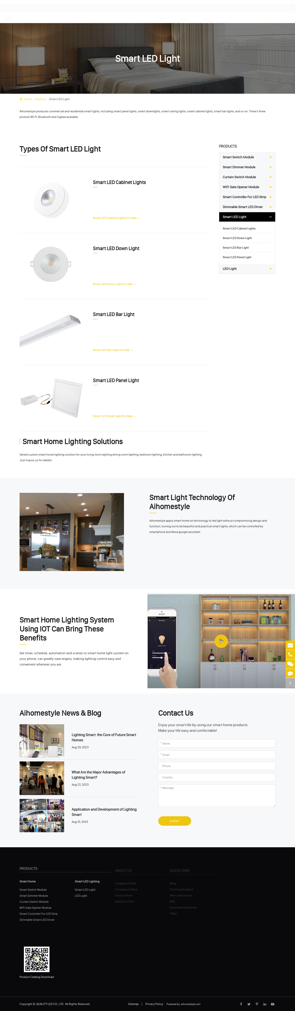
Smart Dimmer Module (248, 167)
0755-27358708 (18, 4)
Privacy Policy (154, 1004)
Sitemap (133, 1004)
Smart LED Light (59, 99)
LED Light (248, 269)
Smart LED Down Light (116, 248)
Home (94, 15)
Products (116, 15)
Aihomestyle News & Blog (60, 713)
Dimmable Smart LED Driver (248, 207)
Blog (184, 15)
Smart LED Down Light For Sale (114, 284)
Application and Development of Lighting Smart (104, 812)
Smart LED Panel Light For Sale (114, 416)
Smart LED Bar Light (113, 314)
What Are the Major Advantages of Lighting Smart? (98, 775)
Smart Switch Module (248, 157)
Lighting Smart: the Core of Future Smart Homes (104, 737)
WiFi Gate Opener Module (248, 187)
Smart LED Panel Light (116, 380)
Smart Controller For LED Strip (248, 197)
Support (163, 15)
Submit (175, 821)
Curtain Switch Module (248, 177)
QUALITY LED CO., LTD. (50, 1004)
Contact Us (206, 15)
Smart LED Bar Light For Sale (113, 350)
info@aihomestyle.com (65, 4)
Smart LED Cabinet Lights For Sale (116, 218)
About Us (140, 15)
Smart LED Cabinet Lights (119, 182)
